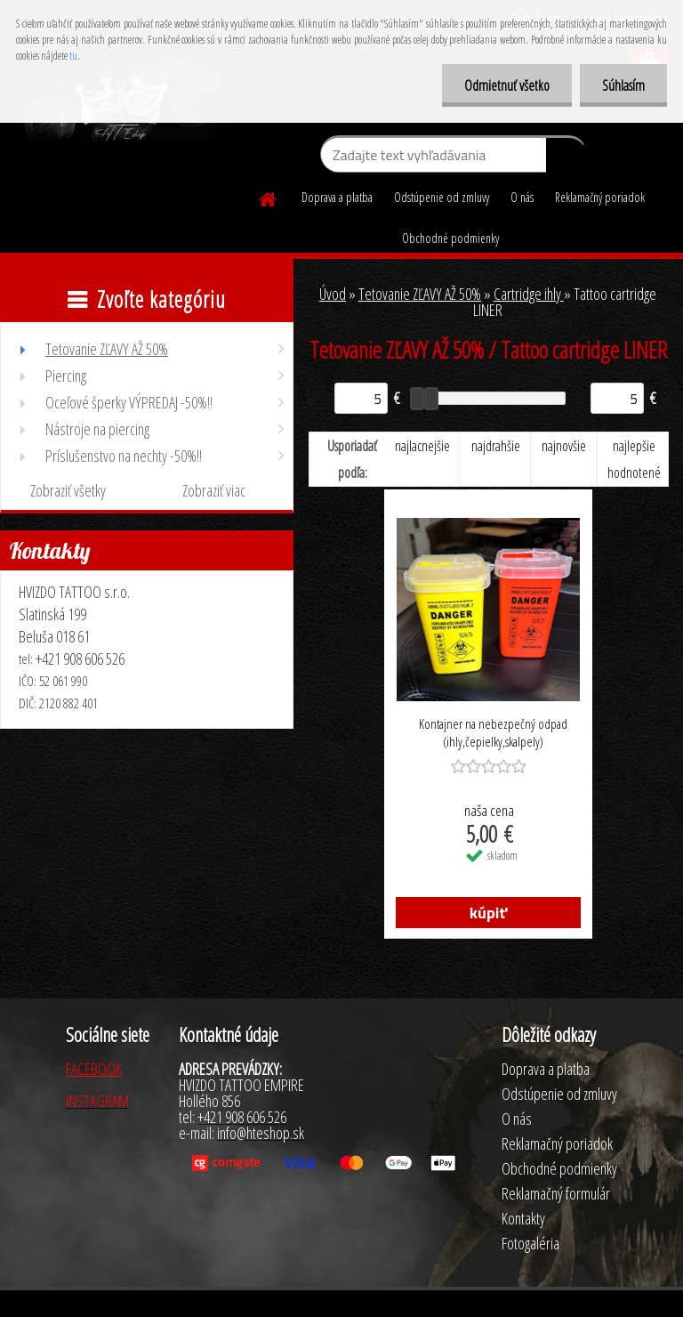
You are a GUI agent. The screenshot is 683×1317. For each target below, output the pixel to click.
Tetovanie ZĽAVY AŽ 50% (419, 293)
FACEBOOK (94, 1068)
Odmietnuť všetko (507, 85)
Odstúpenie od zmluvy (441, 197)
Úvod (332, 293)
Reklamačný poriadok (600, 197)
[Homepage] (268, 196)
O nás (522, 197)
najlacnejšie (422, 446)
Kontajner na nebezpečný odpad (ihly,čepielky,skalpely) (493, 732)
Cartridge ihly (529, 293)
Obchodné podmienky (450, 238)
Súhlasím (623, 85)
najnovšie (564, 446)
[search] (566, 158)
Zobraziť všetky (68, 490)
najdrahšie (495, 446)
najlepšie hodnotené (634, 459)
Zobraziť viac (213, 490)
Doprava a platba (337, 197)
